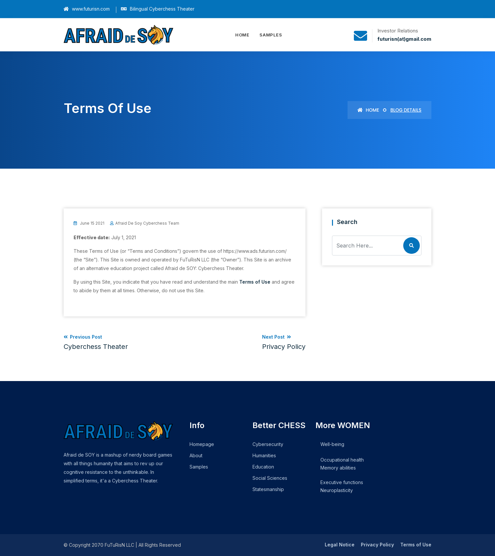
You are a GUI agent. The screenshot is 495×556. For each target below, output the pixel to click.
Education (263, 467)
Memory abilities (338, 468)
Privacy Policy (377, 544)
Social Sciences (269, 478)
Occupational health (342, 460)
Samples (270, 34)
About (196, 455)
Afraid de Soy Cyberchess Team (147, 223)
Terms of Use (254, 282)
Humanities (264, 455)
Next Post (283, 342)
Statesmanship (268, 489)
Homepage (202, 444)
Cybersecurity (267, 444)
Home (242, 34)
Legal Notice (340, 544)
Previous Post (96, 342)
